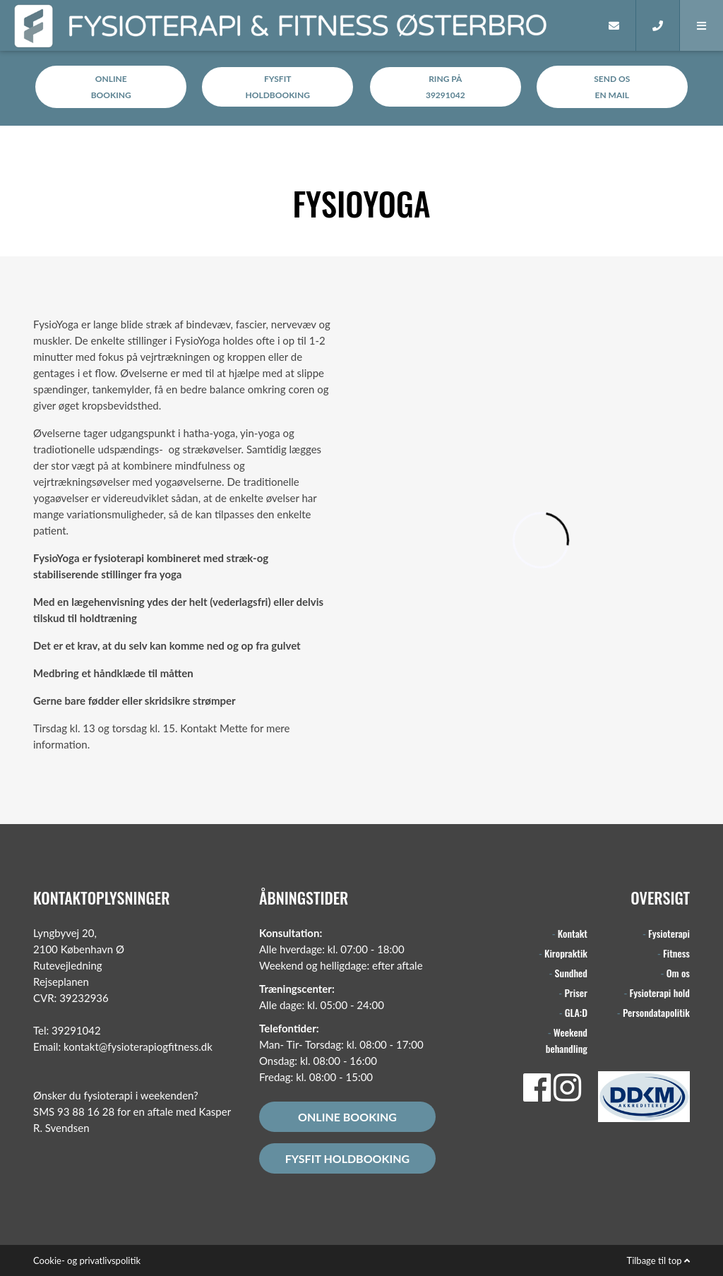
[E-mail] (614, 25)
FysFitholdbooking (278, 86)
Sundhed (571, 972)
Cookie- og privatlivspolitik (87, 1260)
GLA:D (576, 1012)
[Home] (571, 25)
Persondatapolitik (656, 1012)
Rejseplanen (61, 981)
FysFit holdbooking (347, 1158)
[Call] (657, 25)
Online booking (347, 1116)
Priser (575, 992)
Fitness (676, 953)
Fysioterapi (669, 933)
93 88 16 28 (85, 1111)
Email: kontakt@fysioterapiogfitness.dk (123, 1046)
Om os (678, 972)
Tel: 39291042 (67, 1030)
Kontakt (572, 933)
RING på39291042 (445, 86)
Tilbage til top (658, 1260)
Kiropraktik (565, 953)
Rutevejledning (67, 965)
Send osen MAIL (612, 86)
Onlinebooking (111, 86)
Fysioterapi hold (659, 992)
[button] (701, 25)
